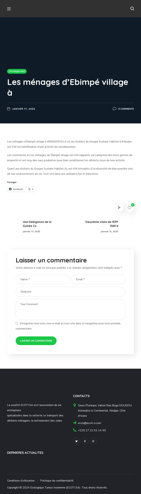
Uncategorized (17, 71)
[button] (132, 8)
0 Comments (126, 108)
